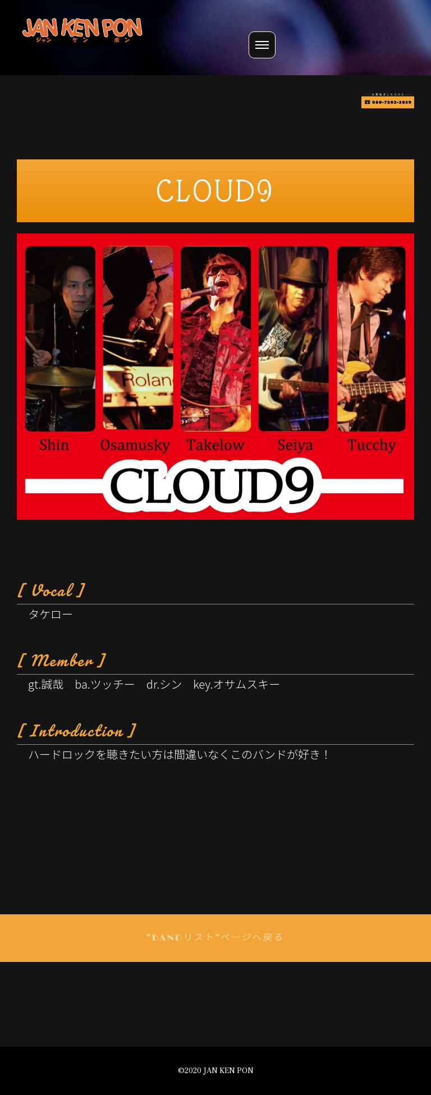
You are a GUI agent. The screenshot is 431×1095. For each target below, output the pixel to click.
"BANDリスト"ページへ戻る (215, 938)
